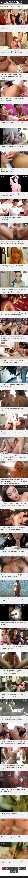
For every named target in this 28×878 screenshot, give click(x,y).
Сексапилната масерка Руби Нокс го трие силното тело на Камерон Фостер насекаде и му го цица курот (14, 457)
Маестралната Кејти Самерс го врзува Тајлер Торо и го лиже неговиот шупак (12, 242)
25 (14, 871)
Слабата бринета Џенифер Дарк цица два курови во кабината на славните (13, 409)
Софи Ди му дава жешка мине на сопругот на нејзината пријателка (13, 647)
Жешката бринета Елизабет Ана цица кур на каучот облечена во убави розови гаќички (13, 76)
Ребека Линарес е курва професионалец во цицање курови (13, 194)
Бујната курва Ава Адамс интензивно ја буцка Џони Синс (13, 385)
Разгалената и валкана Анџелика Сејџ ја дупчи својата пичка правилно (13, 361)
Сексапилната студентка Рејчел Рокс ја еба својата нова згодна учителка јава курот (13, 504)
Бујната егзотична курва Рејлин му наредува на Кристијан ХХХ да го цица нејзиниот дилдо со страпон (12, 671)
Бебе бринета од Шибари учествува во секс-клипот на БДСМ (12, 171)
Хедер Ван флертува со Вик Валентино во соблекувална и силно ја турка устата (13, 51)
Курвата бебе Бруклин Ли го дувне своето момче (13, 623)
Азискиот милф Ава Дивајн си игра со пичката (12, 552)
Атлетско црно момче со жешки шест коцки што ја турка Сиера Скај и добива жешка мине (13, 338)
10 (24, 868)
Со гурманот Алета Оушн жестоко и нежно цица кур (13, 433)
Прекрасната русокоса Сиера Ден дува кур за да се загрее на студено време (14, 313)
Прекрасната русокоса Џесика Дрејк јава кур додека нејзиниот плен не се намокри (13, 742)
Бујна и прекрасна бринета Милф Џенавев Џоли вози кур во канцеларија (13, 575)
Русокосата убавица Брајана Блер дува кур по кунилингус (14, 218)
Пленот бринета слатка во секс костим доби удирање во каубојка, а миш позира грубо (13, 695)
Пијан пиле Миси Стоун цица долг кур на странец (13, 599)
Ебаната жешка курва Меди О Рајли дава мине (13, 838)
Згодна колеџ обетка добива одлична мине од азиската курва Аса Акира (12, 718)
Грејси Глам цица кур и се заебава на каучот (12, 147)
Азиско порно (13, 2)
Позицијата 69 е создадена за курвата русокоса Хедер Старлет (12, 266)
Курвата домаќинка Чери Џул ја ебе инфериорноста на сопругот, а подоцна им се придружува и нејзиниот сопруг (14, 481)
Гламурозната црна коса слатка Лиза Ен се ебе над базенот (13, 790)
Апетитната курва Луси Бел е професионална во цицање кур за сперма (13, 814)
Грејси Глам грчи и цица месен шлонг (12, 122)
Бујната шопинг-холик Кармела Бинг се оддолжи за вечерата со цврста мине (13, 528)
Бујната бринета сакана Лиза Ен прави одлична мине (12, 861)
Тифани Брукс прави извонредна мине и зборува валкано (13, 99)
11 (11, 871)
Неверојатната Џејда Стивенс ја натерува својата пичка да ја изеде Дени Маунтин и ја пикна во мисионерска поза (13, 290)
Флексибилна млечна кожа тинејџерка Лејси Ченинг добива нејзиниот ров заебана (12, 767)
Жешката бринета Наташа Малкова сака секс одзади (13, 28)
